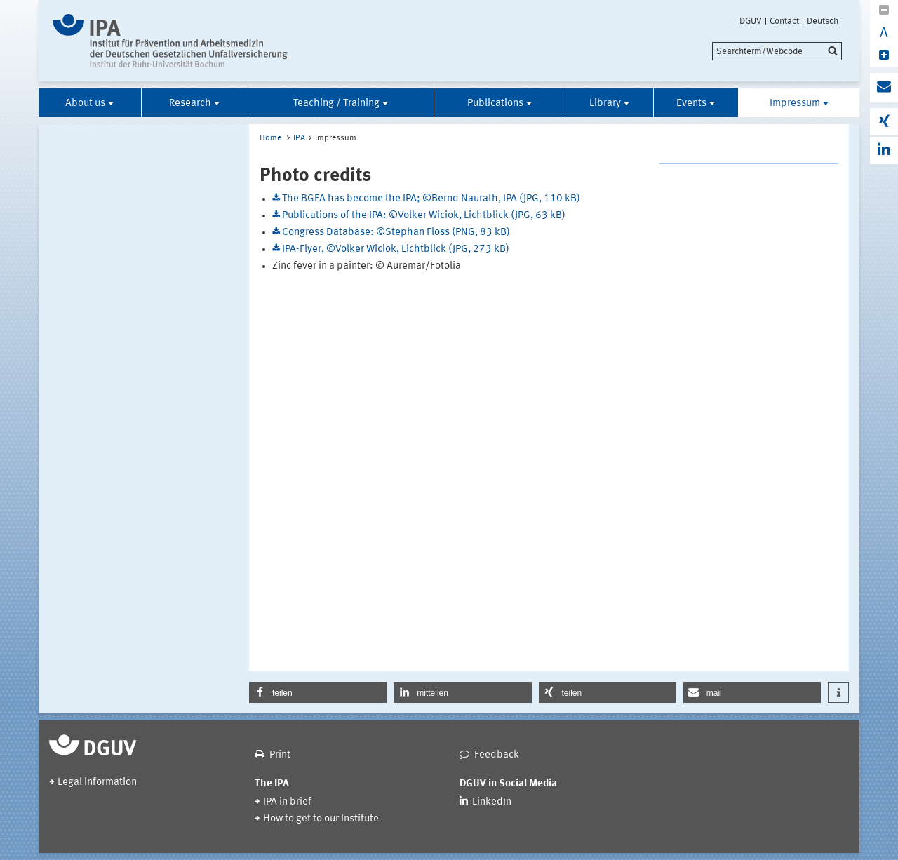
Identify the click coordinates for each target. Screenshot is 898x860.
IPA (299, 138)
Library (605, 103)
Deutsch (822, 21)
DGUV (750, 21)
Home (270, 138)
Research (190, 103)
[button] (318, 692)
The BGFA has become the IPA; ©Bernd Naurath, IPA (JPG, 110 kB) (431, 199)
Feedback (496, 755)
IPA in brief (287, 802)
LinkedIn (491, 802)
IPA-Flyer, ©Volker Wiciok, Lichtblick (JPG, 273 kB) (395, 249)
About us (85, 103)
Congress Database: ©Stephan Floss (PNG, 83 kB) (396, 232)
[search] (777, 51)
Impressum (795, 103)
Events (691, 103)
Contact (784, 21)
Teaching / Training (336, 103)
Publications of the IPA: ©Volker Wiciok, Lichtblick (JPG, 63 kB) (423, 215)
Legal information (97, 782)
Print (279, 755)
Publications (495, 103)
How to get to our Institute (321, 819)
